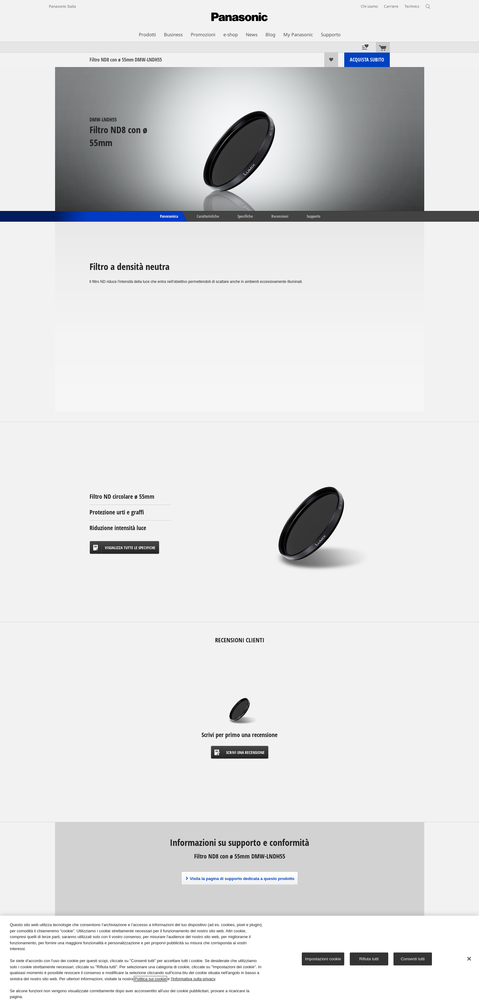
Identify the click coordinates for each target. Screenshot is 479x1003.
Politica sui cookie (150, 979)
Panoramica (168, 216)
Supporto (313, 216)
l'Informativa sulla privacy (193, 979)
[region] (239, 959)
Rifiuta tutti (369, 959)
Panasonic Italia (62, 6)
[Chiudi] (469, 958)
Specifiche (245, 216)
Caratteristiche (208, 216)
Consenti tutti (413, 959)
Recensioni (279, 216)
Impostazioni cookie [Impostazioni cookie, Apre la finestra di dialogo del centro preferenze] (323, 959)
